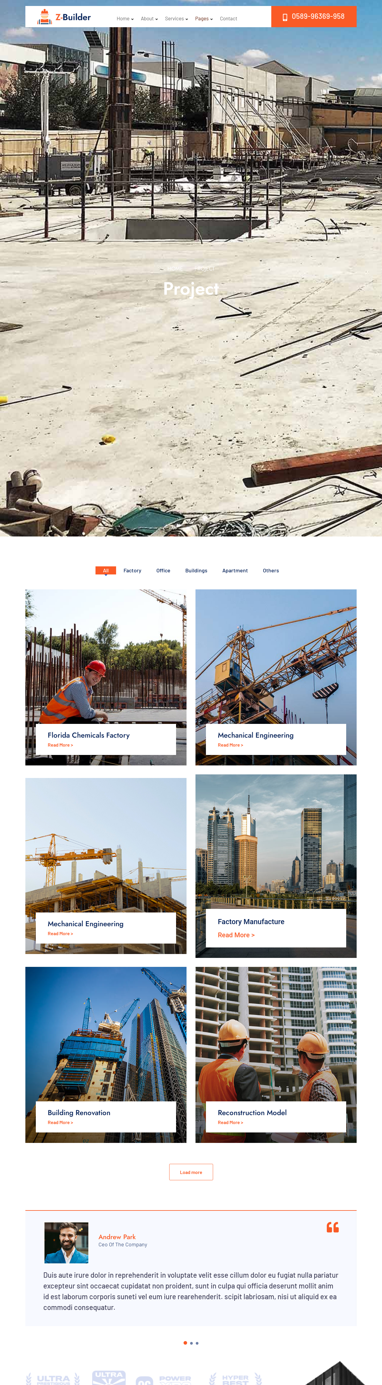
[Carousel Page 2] (191, 1343)
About (149, 16)
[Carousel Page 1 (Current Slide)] (185, 1343)
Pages (205, 16)
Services (177, 16)
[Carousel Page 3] (197, 1343)
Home (125, 16)
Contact (230, 16)
